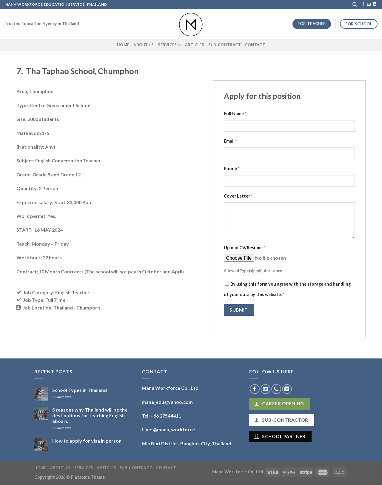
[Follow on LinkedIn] (374, 4)
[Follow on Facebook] (363, 4)
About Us (143, 44)
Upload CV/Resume (244, 247)
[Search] (354, 4)
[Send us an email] (369, 4)
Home (123, 44)
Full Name (235, 113)
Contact (255, 44)
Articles (194, 44)
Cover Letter (238, 195)
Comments (61, 397)
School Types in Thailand (79, 390)
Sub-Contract (224, 44)
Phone (231, 168)
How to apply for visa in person (86, 441)
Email (230, 141)
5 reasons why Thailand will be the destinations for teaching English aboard (89, 415)
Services (169, 45)
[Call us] (276, 389)
